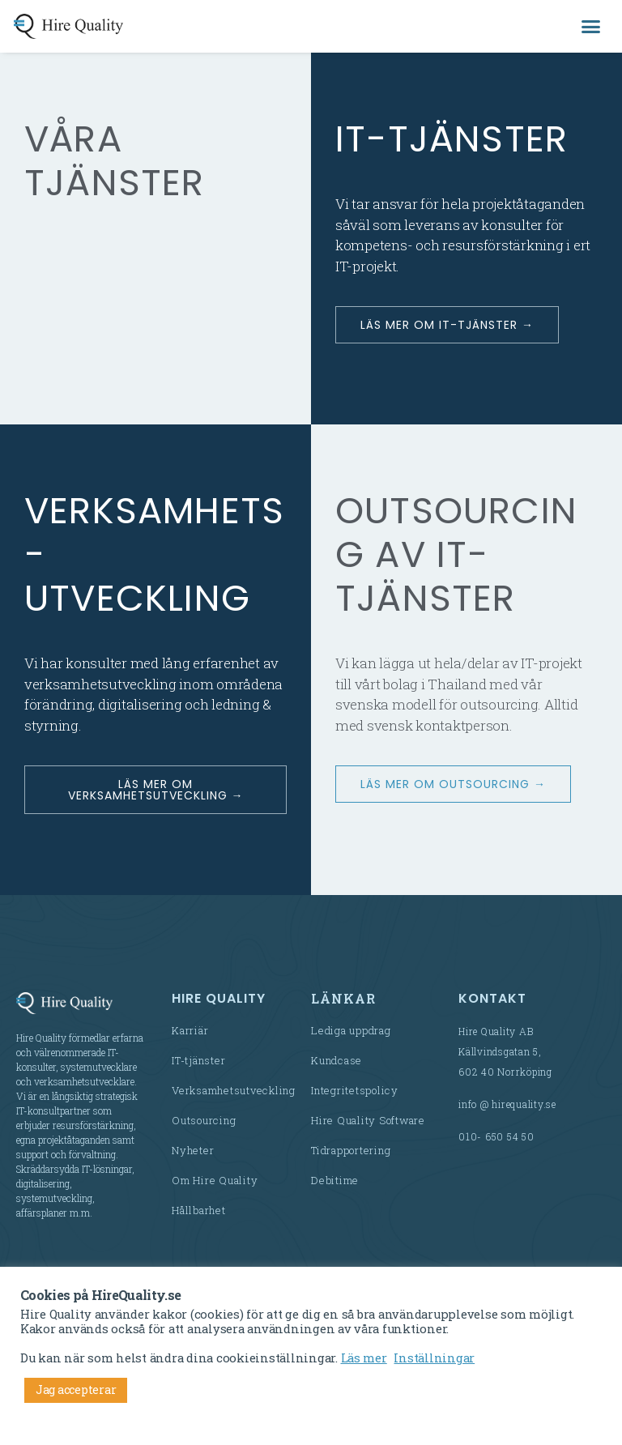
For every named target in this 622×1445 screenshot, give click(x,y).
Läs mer (364, 1358)
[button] (591, 26)
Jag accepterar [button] (76, 1389)
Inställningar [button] (434, 1358)
